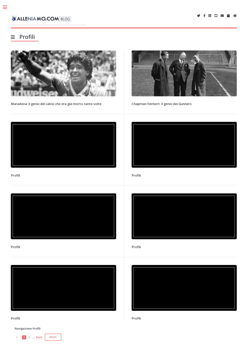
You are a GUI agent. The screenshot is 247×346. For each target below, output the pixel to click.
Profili (15, 175)
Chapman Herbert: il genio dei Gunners (162, 104)
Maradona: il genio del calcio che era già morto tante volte (56, 104)
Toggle (7, 7)
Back (39, 337)
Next (53, 337)
